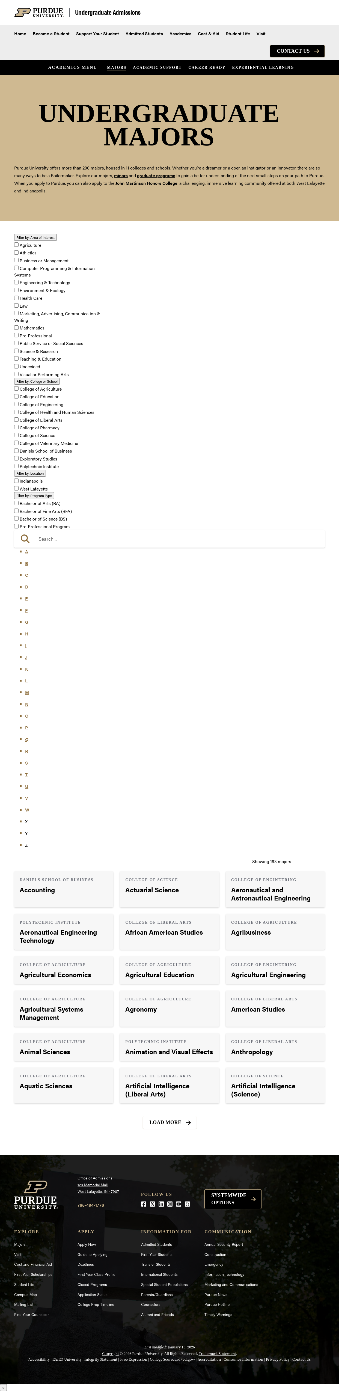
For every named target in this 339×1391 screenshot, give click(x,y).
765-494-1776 (91, 1205)
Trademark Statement (217, 1353)
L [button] (26, 680)
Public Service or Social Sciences (51, 343)
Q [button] (26, 739)
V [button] (26, 798)
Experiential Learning (263, 68)
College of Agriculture (41, 389)
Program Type (34, 495)
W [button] (27, 810)
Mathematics (32, 328)
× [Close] (3, 1387)
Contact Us (293, 51)
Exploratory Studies (38, 459)
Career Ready (206, 68)
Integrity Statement (100, 1359)
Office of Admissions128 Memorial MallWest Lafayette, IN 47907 (98, 1184)
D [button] (26, 587)
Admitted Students (144, 33)
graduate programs (156, 175)
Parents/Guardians (157, 1294)
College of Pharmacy (40, 427)
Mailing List (23, 1304)
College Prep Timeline (96, 1304)
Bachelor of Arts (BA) (40, 503)
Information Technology (224, 1274)
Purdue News (215, 1294)
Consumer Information (243, 1359)
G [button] (26, 622)
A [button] (26, 551)
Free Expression (133, 1359)
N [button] (26, 704)
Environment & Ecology (43, 290)
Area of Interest (35, 237)
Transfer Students (156, 1264)
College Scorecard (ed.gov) (172, 1359)
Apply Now (87, 1244)
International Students (159, 1274)
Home (20, 33)
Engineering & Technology (45, 283)
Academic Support (157, 68)
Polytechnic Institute (39, 466)
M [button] (27, 692)
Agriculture (30, 245)
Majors (116, 68)
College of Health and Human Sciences (57, 412)
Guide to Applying (93, 1254)
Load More (166, 1122)
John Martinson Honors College (146, 183)
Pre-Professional (36, 335)
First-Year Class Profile (96, 1274)
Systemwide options (228, 1199)
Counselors (150, 1304)
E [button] (26, 598)
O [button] (26, 716)
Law (24, 306)
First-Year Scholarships (33, 1274)
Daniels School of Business (46, 451)
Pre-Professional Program (45, 527)
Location (30, 473)
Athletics (28, 253)
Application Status (93, 1294)
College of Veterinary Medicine (49, 443)
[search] (169, 539)
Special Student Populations (164, 1284)
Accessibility (39, 1359)
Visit (261, 33)
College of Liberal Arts (41, 420)
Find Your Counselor (31, 1314)
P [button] (26, 727)
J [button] (26, 657)
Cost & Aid (208, 33)
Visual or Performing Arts (44, 374)
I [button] (25, 645)
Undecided (30, 367)
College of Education (40, 397)
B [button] (26, 563)
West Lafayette (34, 489)
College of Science (37, 435)
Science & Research (39, 351)
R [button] (26, 751)
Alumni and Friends (157, 1314)
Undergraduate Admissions (108, 12)
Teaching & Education (40, 359)
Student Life (238, 33)
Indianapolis (31, 481)
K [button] (26, 669)
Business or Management (44, 260)
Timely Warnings (218, 1314)
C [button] (26, 575)
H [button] (26, 634)
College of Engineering (41, 404)
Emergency (213, 1264)
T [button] (26, 774)
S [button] (26, 763)
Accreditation (209, 1359)
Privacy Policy (278, 1359)
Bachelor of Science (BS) (43, 519)
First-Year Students (157, 1254)
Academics (180, 33)
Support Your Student (97, 33)
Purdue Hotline (217, 1304)
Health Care (31, 298)
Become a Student (51, 33)
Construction (215, 1254)
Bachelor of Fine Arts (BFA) (46, 511)
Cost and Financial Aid (33, 1264)
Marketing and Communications (231, 1284)
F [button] (26, 610)
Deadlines (86, 1264)
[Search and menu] (318, 12)
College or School (37, 381)
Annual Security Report (223, 1244)
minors (121, 175)
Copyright (110, 1353)
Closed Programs (92, 1284)
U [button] (26, 786)
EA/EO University (67, 1359)
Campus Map (25, 1294)
